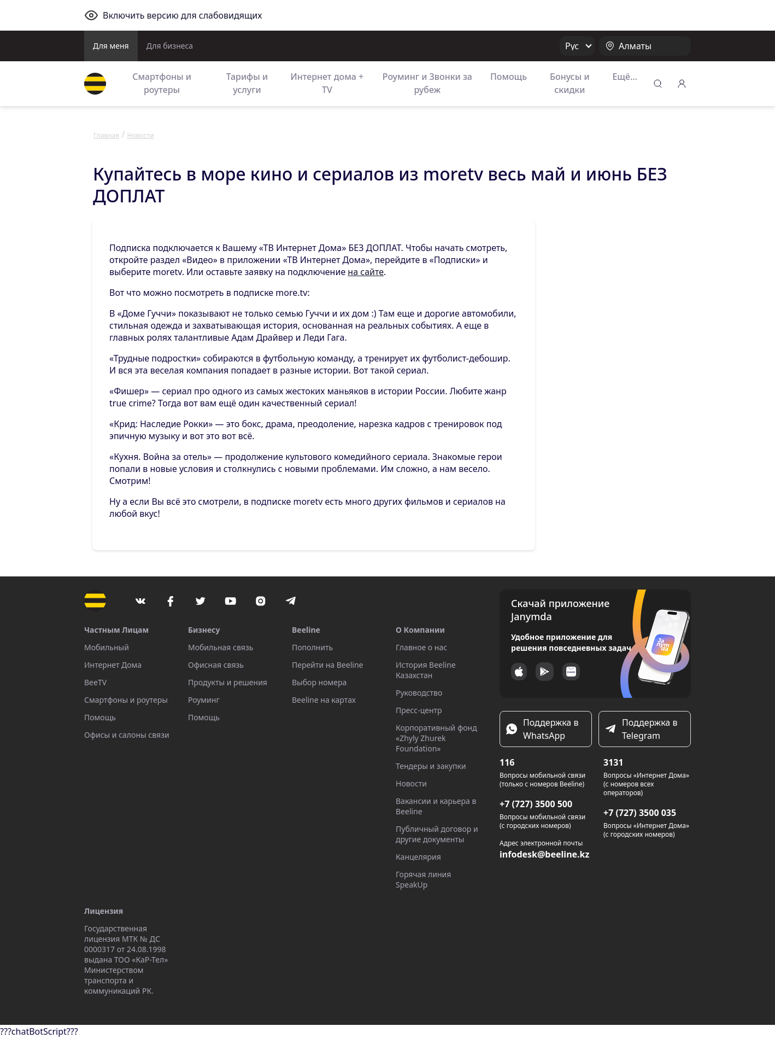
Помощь (508, 77)
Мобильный (106, 647)
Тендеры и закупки (431, 766)
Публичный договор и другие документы (437, 834)
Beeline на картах (324, 700)
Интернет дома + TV (326, 83)
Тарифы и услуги (247, 83)
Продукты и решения (227, 682)
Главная (106, 135)
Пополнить (312, 647)
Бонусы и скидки (570, 83)
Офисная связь (216, 665)
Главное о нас (421, 647)
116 (507, 762)
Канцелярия (418, 857)
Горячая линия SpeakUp (423, 879)
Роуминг (204, 700)
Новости (411, 783)
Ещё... (624, 77)
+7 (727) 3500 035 (639, 813)
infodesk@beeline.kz (544, 854)
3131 (613, 762)
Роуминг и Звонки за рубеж (427, 83)
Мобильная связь (220, 647)
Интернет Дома (113, 665)
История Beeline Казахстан (426, 670)
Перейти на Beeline (327, 665)
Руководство (419, 692)
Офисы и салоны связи (126, 735)
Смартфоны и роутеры (161, 83)
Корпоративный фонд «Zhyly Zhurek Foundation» (436, 738)
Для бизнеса (169, 45)
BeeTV (95, 682)
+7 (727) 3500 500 (536, 804)
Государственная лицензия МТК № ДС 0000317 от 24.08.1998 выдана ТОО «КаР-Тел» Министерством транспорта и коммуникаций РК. (126, 959)
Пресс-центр (419, 710)
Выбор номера (319, 682)
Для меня (111, 45)
